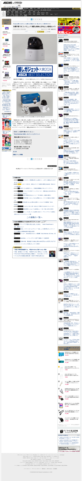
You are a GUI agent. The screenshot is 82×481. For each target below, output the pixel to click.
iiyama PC (39, 456)
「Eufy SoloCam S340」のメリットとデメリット (26, 134)
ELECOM (8, 12)
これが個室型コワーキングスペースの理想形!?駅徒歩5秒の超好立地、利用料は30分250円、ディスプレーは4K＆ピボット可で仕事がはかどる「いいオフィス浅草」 (72, 274)
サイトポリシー (27, 468)
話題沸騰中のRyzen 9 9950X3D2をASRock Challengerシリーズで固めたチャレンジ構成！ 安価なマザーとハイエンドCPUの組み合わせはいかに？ (72, 213)
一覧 (35, 31)
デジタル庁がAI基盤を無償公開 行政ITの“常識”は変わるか (29, 255)
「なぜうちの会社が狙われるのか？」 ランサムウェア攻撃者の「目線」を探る (71, 193)
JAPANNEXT (16, 15)
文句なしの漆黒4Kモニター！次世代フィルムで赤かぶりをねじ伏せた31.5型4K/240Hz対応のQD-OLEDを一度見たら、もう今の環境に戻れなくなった (72, 286)
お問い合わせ (49, 468)
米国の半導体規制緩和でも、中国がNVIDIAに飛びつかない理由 (31, 249)
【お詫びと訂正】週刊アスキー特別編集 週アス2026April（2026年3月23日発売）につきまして (68, 441)
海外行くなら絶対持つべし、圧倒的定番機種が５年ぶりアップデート (36, 188)
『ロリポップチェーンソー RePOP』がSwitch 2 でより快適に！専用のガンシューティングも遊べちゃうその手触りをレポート (71, 141)
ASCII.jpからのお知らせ (63, 435)
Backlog (38, 14)
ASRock (29, 12)
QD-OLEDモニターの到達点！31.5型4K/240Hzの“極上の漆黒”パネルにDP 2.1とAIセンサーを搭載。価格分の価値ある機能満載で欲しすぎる (71, 121)
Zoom (51, 14)
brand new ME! (48, 459)
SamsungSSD (24, 12)
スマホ (48, 8)
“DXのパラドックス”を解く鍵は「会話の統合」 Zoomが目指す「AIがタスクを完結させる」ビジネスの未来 (71, 82)
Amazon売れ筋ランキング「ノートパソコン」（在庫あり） (6, 22)
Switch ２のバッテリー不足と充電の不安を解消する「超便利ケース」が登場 (72, 132)
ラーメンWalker (17, 465)
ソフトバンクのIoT (56, 14)
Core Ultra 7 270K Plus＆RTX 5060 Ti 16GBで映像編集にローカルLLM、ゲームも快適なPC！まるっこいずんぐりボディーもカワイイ (72, 70)
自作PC (39, 8)
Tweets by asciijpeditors (63, 35)
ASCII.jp (7, 3)
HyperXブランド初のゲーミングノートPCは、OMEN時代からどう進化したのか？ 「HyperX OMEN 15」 (71, 254)
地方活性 (52, 462)
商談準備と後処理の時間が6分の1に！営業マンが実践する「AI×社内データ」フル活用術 (72, 183)
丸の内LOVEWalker (57, 465)
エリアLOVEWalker (23, 465)
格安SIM (27, 462)
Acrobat (12, 14)
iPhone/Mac (26, 8)
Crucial (34, 12)
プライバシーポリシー (36, 468)
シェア (26, 31)
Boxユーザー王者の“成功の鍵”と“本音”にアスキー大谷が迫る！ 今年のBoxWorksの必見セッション (71, 162)
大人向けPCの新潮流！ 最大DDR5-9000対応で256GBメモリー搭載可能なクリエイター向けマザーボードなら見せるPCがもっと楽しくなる (71, 102)
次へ (40, 19)
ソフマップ (21, 15)
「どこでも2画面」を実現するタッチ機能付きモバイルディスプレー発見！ (71, 174)
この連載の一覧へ (34, 217)
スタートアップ (52, 8)
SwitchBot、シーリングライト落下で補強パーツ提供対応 (34, 238)
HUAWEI (38, 12)
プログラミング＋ (48, 462)
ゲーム (57, 8)
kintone (16, 14)
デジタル (17, 3)
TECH (16, 8)
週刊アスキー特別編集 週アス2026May (7, 116)
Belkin (47, 12)
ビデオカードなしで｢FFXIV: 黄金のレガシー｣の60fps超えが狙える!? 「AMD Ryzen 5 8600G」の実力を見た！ (71, 341)
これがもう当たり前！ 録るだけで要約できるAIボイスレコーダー (39, 206)
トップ (3, 8)
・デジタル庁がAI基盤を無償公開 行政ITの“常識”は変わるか (6, 104)
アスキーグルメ (36, 462)
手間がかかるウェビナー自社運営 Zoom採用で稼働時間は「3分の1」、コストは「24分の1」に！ (72, 152)
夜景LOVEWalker (44, 465)
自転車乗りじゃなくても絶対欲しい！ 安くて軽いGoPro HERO (38, 209)
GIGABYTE (35, 459)
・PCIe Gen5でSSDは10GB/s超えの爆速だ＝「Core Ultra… (6, 101)
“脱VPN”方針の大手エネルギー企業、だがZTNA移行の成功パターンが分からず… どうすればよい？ (71, 203)
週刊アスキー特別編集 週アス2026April (7, 132)
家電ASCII (31, 462)
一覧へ (78, 435)
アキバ (44, 8)
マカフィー (8, 15)
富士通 (8, 11)
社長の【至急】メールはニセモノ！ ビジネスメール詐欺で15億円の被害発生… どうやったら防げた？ (72, 59)
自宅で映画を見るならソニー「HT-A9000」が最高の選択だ (37, 195)
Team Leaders (41, 462)
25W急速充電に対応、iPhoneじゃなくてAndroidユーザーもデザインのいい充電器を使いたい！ (72, 324)
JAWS (8, 14)
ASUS (34, 11)
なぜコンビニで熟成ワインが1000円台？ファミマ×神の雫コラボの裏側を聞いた (71, 295)
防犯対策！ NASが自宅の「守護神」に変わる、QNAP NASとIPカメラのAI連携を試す (72, 314)
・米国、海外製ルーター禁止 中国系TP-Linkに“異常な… (6, 97)
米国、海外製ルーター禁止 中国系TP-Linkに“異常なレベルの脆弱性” (32, 251)
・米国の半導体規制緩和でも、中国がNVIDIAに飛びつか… (6, 93)
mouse (12, 11)
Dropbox (29, 14)
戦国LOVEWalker (64, 465)
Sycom (21, 11)
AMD (12, 12)
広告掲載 (55, 468)
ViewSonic (43, 12)
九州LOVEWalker (51, 465)
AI (6, 8)
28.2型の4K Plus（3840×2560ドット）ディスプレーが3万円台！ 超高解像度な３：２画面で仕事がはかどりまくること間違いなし (71, 333)
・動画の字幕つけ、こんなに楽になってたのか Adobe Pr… (6, 108)
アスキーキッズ (22, 462)
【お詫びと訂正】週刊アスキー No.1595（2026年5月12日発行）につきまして (69, 438)
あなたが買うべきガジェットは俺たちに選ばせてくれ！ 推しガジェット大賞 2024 (31, 23)
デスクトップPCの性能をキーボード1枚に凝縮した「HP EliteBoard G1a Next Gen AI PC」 (72, 245)
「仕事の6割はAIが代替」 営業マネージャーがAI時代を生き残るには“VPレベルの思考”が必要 (71, 94)
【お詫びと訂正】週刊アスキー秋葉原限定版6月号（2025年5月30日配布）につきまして (69, 443)
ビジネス (12, 8)
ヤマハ (47, 14)
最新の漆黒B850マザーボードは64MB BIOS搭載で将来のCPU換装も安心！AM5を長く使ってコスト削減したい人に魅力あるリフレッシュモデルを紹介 (71, 225)
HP (38, 11)
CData (34, 14)
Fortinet (42, 14)
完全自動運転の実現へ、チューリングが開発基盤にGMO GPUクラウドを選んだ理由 (71, 110)
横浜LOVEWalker (30, 465)
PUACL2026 (60, 462)
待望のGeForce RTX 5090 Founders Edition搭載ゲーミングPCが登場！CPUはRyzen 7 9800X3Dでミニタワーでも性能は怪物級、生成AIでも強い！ (72, 47)
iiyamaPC (16, 11)
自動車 (31, 8)
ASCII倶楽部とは (7, 111)
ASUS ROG (16, 12)
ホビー (35, 8)
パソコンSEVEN (25, 11)
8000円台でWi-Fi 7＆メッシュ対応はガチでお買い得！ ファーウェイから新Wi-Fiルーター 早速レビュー (72, 306)
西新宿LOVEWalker (37, 465)
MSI (29, 11)
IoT (8, 8)
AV (42, 8)
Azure (21, 14)
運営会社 (44, 468)
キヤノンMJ (12, 15)
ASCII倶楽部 (77, 8)
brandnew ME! (25, 15)
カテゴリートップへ (52, 166)
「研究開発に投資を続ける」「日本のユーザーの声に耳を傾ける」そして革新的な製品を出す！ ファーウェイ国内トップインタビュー (72, 263)
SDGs (56, 462)
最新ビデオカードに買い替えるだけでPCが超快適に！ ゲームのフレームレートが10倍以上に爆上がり (72, 233)
